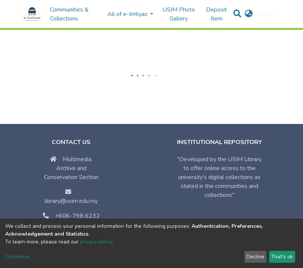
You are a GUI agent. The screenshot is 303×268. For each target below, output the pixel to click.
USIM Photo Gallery (178, 14)
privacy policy (96, 241)
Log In (265, 14)
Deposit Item (216, 14)
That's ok (282, 256)
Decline (255, 256)
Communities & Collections (69, 14)
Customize (17, 256)
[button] (248, 14)
